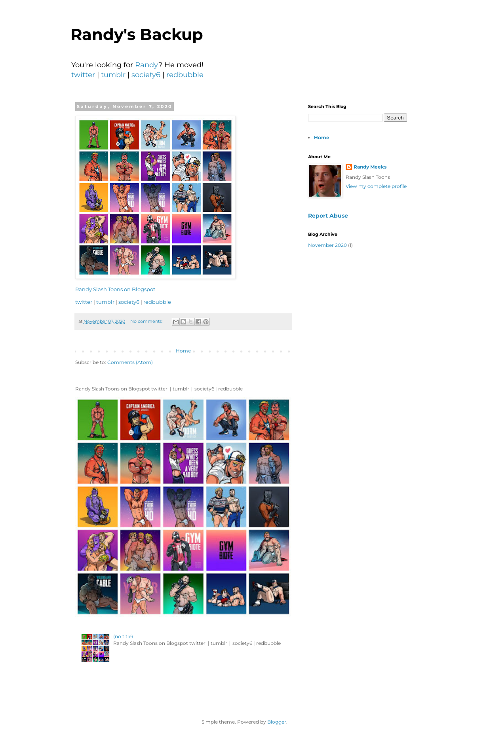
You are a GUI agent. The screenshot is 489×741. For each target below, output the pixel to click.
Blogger (276, 722)
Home (183, 351)
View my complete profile (376, 186)
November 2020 (327, 245)
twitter (83, 74)
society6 (145, 74)
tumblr (113, 74)
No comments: (147, 321)
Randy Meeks (370, 167)
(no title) (123, 636)
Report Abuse (328, 215)
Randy (146, 65)
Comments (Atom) (130, 362)
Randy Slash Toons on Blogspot (115, 289)
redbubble (185, 74)
